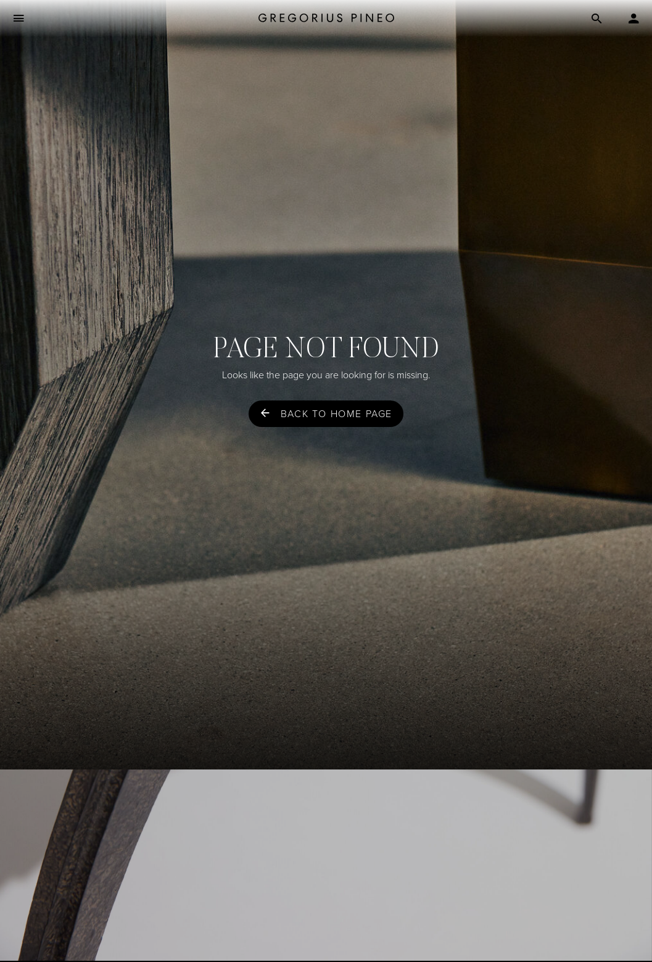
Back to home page (336, 414)
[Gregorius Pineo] (326, 19)
